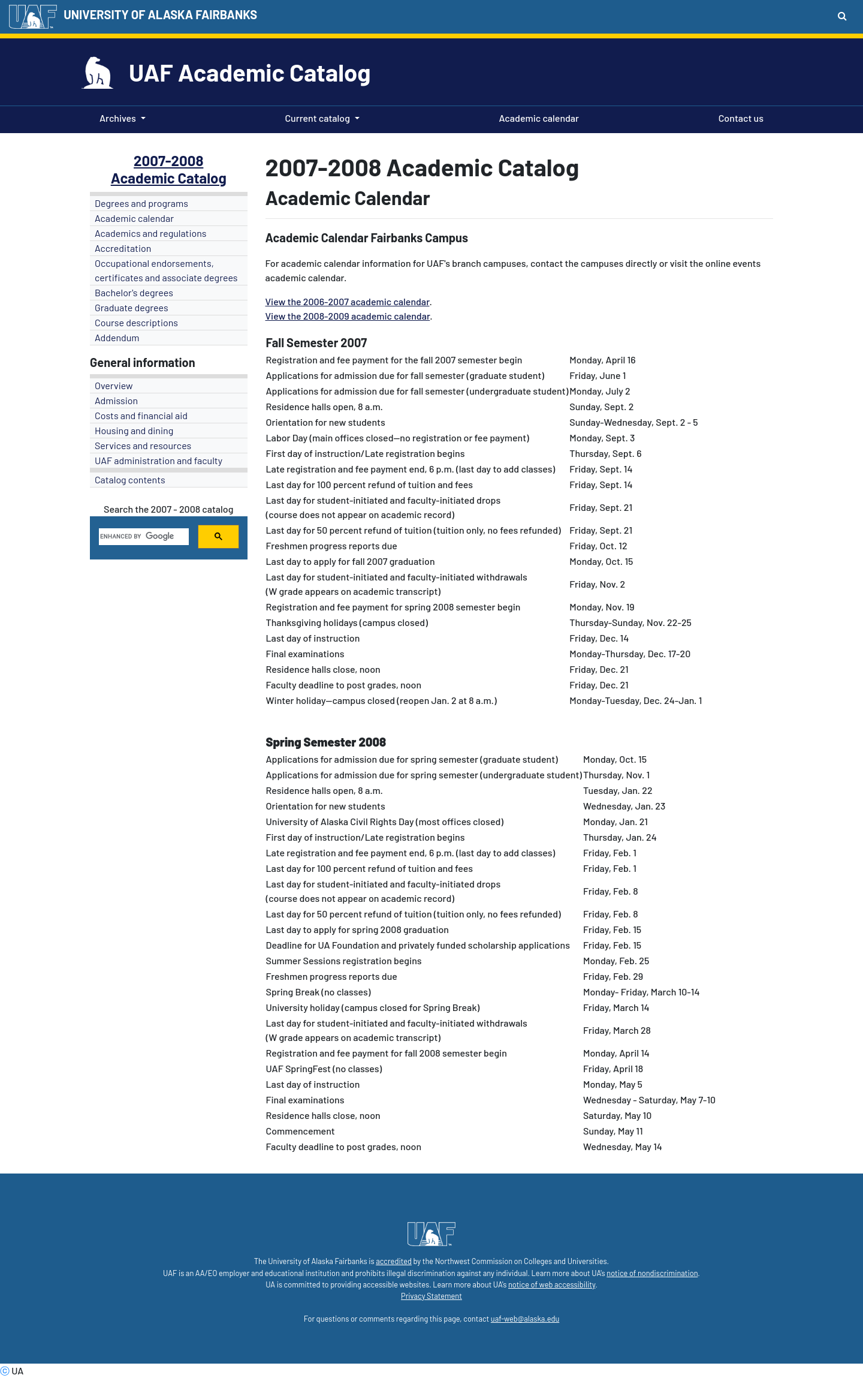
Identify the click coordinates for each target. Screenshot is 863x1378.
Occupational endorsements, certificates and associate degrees (166, 270)
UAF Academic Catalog (249, 72)
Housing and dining (134, 430)
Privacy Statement (431, 1296)
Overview (114, 385)
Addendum (117, 337)
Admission (116, 400)
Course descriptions (136, 322)
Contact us (739, 117)
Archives (117, 118)
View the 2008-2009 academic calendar (347, 315)
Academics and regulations (151, 233)
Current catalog (317, 118)
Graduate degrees (131, 307)
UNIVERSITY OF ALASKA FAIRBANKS (160, 14)
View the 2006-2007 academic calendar (347, 301)
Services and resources (143, 445)
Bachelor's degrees (134, 292)
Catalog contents (130, 479)
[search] (142, 536)
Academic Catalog (169, 177)
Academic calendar (537, 117)
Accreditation (123, 248)
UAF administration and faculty (158, 460)
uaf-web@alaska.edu (525, 1318)
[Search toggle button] (842, 15)
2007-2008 (168, 160)
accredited (394, 1261)
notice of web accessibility (551, 1284)
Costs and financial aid (141, 415)
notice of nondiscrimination (652, 1273)
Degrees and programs (141, 203)
